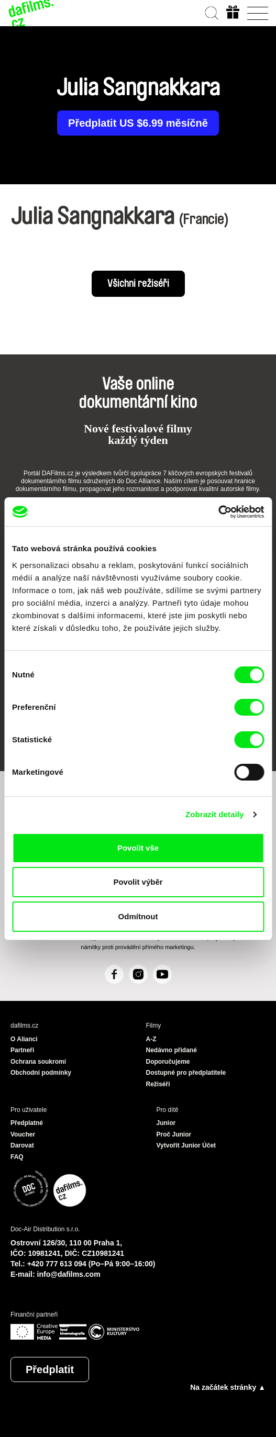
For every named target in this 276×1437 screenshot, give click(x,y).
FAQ (17, 1157)
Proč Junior (174, 1134)
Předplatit (50, 1369)
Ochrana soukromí (38, 1061)
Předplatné (26, 1123)
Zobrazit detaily (214, 814)
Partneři (22, 1050)
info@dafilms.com (69, 1274)
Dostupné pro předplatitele (186, 1072)
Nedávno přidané (171, 1050)
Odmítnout (138, 916)
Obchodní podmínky (40, 1072)
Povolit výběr (137, 881)
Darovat (22, 1145)
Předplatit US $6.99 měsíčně (138, 123)
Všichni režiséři (138, 284)
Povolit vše (138, 847)
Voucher (22, 1134)
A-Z (151, 1039)
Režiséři (158, 1084)
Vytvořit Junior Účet (186, 1145)
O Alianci (24, 1039)
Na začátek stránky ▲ (228, 1387)
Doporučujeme (168, 1061)
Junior (166, 1123)
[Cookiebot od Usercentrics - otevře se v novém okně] (218, 512)
